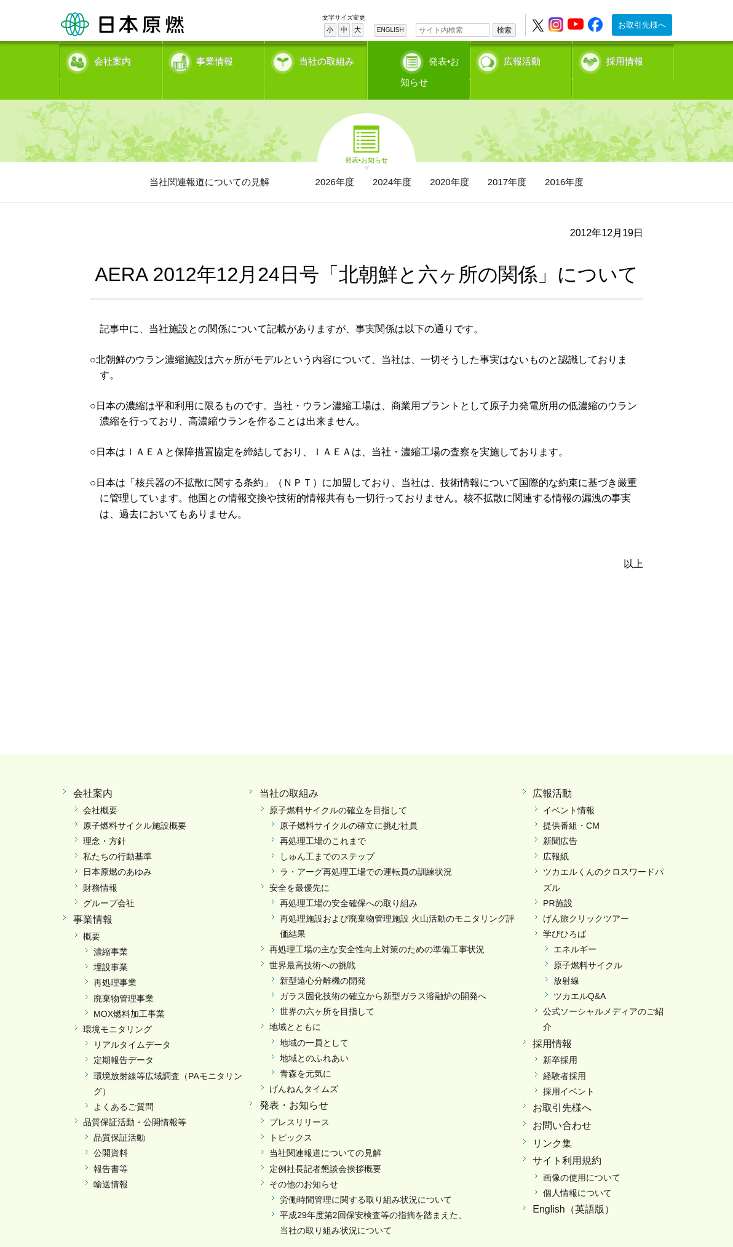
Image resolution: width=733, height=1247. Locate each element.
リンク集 (552, 1122)
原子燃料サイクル (587, 944)
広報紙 (556, 835)
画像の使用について (581, 1156)
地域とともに (295, 1006)
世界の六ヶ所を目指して (327, 990)
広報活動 (522, 59)
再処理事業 (115, 961)
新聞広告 (560, 820)
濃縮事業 (110, 931)
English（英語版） (573, 1188)
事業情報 (214, 59)
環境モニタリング (117, 1008)
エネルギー (574, 928)
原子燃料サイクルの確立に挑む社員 (349, 804)
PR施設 (557, 881)
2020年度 (449, 160)
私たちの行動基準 (117, 835)
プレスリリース (299, 1101)
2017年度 (507, 160)
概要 (91, 915)
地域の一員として (314, 1021)
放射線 (566, 959)
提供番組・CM (571, 804)
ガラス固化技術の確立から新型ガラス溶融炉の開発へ (383, 974)
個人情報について (577, 1172)
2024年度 (392, 160)
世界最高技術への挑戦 (312, 944)
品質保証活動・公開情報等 (134, 1101)
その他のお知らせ (303, 1163)
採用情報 (624, 59)
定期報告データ (123, 1039)
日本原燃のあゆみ (117, 851)
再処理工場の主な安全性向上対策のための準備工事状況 (377, 928)
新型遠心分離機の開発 (323, 959)
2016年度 (564, 160)
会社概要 (100, 789)
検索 (504, 30)
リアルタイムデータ (132, 1024)
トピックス (290, 1117)
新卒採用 (560, 1039)
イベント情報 (569, 789)
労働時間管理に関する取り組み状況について (366, 1179)
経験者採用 (564, 1054)
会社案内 (112, 59)
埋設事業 (110, 946)
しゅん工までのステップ (327, 835)
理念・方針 (104, 820)
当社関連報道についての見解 (209, 160)
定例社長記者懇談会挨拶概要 (325, 1147)
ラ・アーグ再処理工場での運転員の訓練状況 (366, 851)
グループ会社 (109, 881)
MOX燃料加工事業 (129, 992)
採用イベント (569, 1070)
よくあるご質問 (123, 1085)
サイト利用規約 (567, 1139)
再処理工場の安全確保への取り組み (349, 881)
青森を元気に (305, 1052)
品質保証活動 (119, 1117)
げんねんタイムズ (303, 1068)
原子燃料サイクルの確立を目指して (338, 789)
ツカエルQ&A (579, 974)
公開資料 (110, 1132)
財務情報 (100, 866)
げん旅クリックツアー (586, 897)
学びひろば (564, 913)
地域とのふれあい (314, 1037)
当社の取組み (326, 59)
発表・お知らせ (294, 1084)
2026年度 (334, 160)
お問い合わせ (562, 1104)
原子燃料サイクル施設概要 (134, 804)
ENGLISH (390, 29)
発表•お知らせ (431, 59)
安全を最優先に (299, 866)
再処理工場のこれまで (323, 820)
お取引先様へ (642, 25)
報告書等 (110, 1147)
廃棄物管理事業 (123, 977)
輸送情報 (110, 1163)
